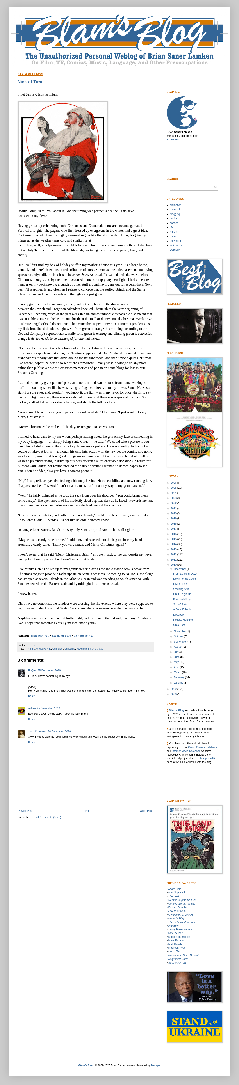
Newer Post (25, 810)
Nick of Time (180, 583)
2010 (174, 564)
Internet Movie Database (186, 751)
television (175, 240)
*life (49, 648)
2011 (174, 559)
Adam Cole (174, 889)
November (180, 631)
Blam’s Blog (176, 710)
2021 (174, 508)
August (178, 646)
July (176, 651)
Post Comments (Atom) (47, 817)
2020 (174, 513)
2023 (174, 498)
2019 (174, 518)
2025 (174, 487)
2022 (174, 503)
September (180, 641)
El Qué (32, 670)
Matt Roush (175, 944)
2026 (174, 482)
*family (31, 648)
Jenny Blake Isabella (180, 929)
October (179, 636)
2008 (174, 694)
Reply (31, 696)
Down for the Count (184, 578)
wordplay (175, 249)
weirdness (176, 245)
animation (175, 205)
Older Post (146, 810)
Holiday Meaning (183, 619)
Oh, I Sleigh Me (182, 594)
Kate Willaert (175, 933)
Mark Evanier (176, 940)
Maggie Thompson (179, 936)
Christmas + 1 (83, 635)
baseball (175, 209)
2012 (174, 554)
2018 (174, 523)
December (180, 569)
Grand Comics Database (202, 747)
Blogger (155, 1065)
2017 (174, 528)
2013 (174, 549)
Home (86, 810)
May (177, 662)
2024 (174, 492)
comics (174, 223)
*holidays (41, 648)
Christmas (69, 648)
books (173, 218)
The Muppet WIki (205, 758)
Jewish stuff (83, 648)
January (179, 682)
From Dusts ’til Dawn (185, 573)
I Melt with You (39, 635)
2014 (174, 544)
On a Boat (179, 625)
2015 (174, 539)
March (178, 672)
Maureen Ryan (177, 947)
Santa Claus (96, 648)
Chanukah (57, 648)
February (179, 677)
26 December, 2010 (59, 731)
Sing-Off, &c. (180, 604)
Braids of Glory (182, 599)
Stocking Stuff (61, 635)
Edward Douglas (178, 907)
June (177, 657)
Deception (179, 614)
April (177, 667)
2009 (174, 689)
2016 (174, 534)
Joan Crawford (37, 731)
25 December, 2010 (49, 670)
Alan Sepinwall (176, 892)
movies (174, 231)
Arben (32, 708)
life (171, 227)
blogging (175, 214)
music (173, 236)
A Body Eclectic (182, 609)
